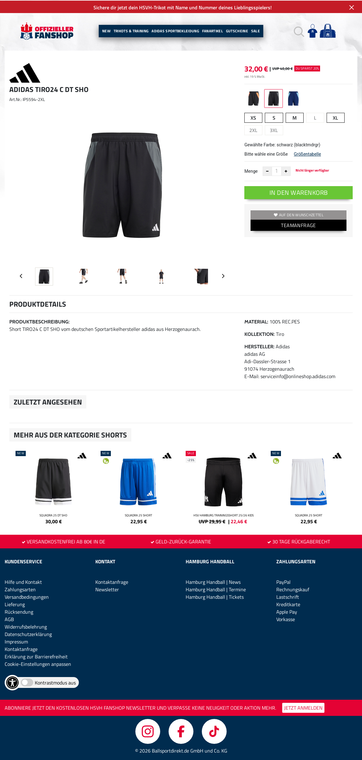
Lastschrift (287, 596)
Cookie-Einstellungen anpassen (38, 663)
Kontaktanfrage (21, 648)
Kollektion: (259, 334)
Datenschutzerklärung (28, 633)
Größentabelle (307, 153)
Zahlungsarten (20, 589)
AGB (9, 619)
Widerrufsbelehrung (26, 626)
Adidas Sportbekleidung (175, 30)
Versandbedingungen (27, 596)
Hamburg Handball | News (213, 581)
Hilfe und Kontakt (23, 581)
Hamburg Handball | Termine (216, 589)
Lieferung (15, 604)
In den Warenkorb (298, 192)
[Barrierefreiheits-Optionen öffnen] (12, 682)
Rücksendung (19, 611)
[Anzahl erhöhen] (286, 170)
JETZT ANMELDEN (303, 707)
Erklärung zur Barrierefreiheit (36, 656)
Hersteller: (259, 346)
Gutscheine (237, 30)
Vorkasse (285, 619)
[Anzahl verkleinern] (267, 170)
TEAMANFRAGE (298, 224)
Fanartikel (212, 30)
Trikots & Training (131, 30)
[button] (298, 30)
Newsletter (107, 589)
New (106, 30)
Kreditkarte (288, 604)
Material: (256, 321)
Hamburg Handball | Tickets (215, 596)
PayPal (283, 581)
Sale (255, 30)
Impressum (16, 641)
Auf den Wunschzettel (299, 214)
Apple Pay (286, 611)
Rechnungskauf (292, 589)
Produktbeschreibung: (39, 321)
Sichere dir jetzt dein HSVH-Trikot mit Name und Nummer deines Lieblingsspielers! (181, 7)
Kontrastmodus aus (55, 682)
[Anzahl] (276, 170)
